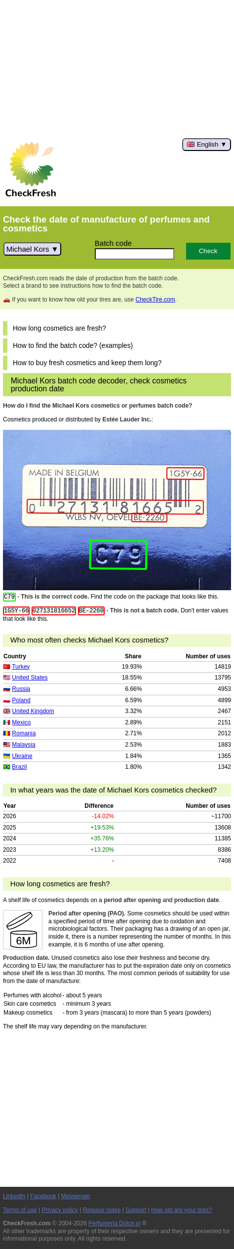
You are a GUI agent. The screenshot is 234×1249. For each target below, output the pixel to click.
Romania (24, 733)
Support (135, 1210)
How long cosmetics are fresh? (59, 328)
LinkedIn (14, 1196)
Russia (21, 688)
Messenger (75, 1196)
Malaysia (23, 744)
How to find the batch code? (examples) (73, 345)
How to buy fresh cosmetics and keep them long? (87, 363)
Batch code (113, 243)
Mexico (21, 722)
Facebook (43, 1196)
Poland (21, 700)
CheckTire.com (155, 299)
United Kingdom (33, 711)
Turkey (21, 666)
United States (29, 677)
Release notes (102, 1210)
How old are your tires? (181, 1210)
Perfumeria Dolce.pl (114, 1223)
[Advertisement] (117, 69)
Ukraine (22, 756)
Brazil (19, 766)
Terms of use (20, 1210)
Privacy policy (60, 1210)
